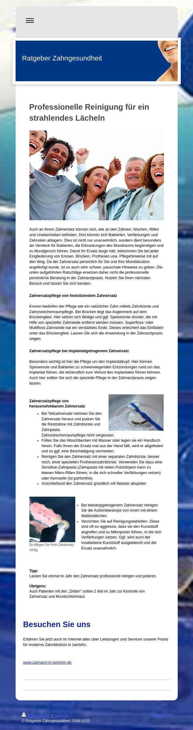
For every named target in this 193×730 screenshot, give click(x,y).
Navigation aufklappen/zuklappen (96, 20)
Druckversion (37, 716)
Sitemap (61, 716)
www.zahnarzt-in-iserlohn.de (47, 662)
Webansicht (161, 715)
